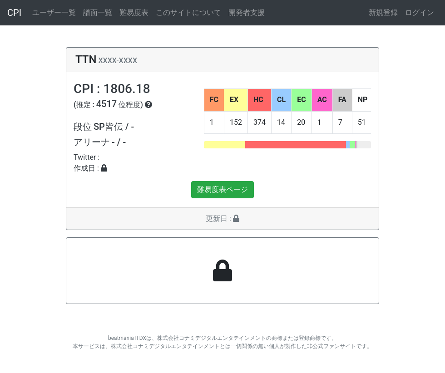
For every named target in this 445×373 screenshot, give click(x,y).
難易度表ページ (222, 189)
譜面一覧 (97, 12)
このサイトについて (188, 12)
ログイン (419, 12)
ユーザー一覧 (54, 12)
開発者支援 (246, 12)
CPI (14, 12)
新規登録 (383, 12)
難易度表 (133, 12)
